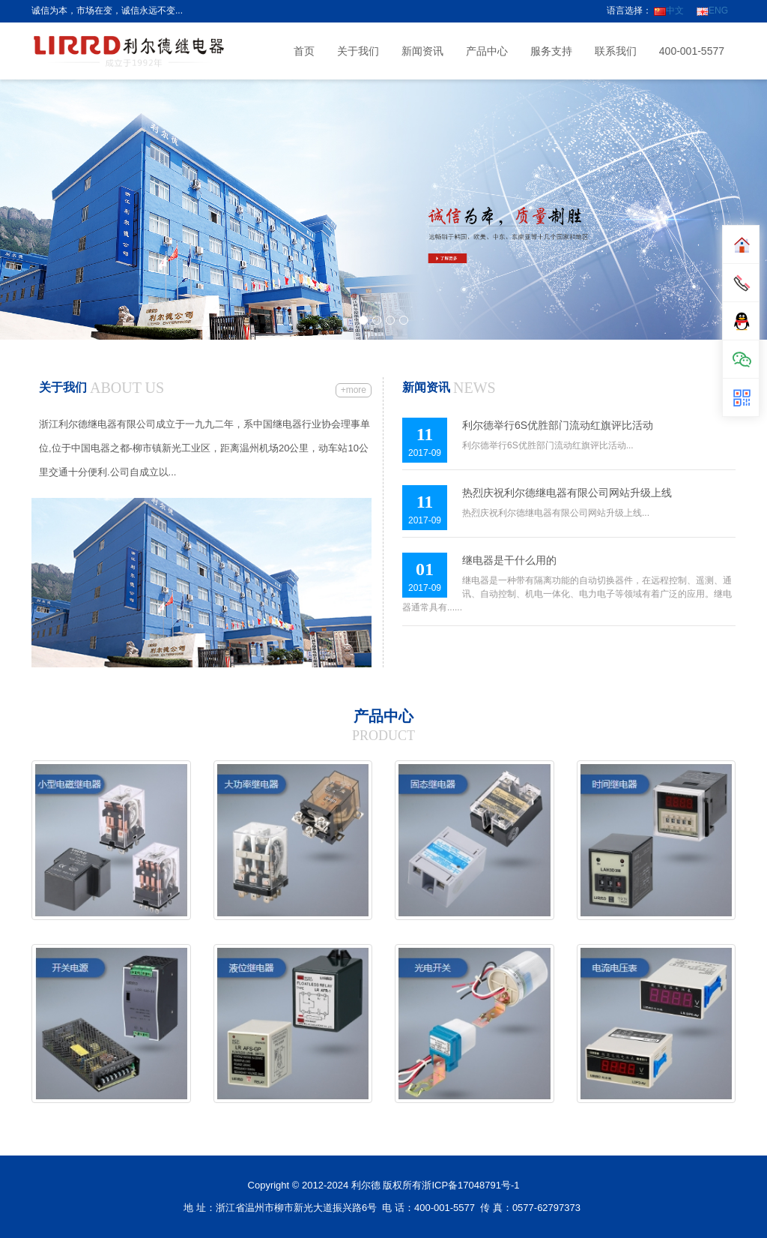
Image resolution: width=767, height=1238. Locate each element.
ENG (712, 10)
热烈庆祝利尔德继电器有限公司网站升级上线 (567, 493)
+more (353, 390)
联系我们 (616, 51)
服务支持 (551, 51)
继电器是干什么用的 (509, 560)
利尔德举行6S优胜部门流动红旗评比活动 (557, 425)
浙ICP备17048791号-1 (470, 1185)
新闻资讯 (422, 51)
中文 (669, 10)
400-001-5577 (691, 51)
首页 (304, 51)
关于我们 (358, 51)
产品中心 (487, 51)
